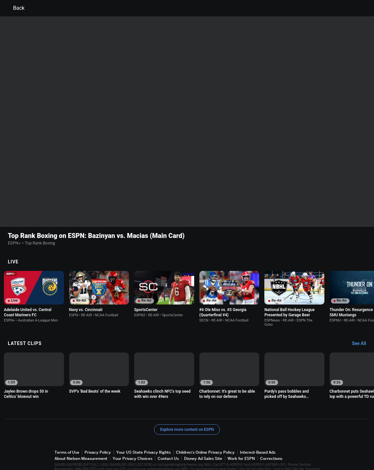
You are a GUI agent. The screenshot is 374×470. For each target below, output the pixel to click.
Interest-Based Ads (257, 434)
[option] (34, 279)
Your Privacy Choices (132, 440)
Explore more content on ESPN (187, 411)
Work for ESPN (241, 440)
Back (14, 8)
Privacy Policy (98, 434)
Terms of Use (67, 434)
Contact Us (168, 440)
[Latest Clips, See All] (362, 325)
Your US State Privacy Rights (143, 434)
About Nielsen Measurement (81, 440)
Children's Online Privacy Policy (205, 434)
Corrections (271, 440)
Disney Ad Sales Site (203, 440)
